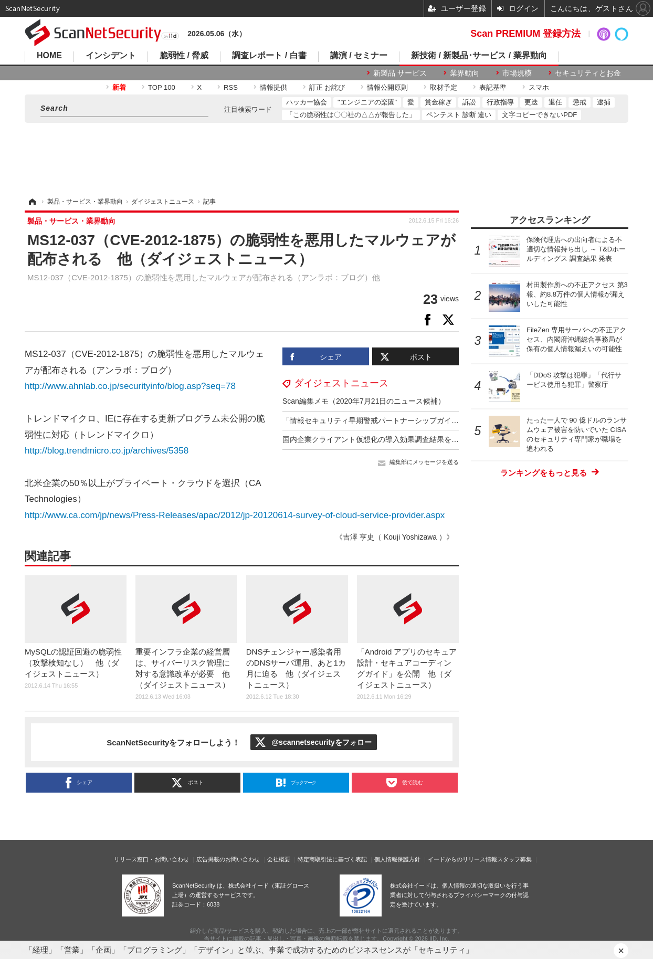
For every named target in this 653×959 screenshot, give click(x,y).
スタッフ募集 (514, 859)
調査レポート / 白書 (269, 55)
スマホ (539, 87)
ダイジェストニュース (341, 383)
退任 (555, 102)
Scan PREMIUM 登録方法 (525, 33)
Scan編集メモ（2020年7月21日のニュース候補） (363, 401)
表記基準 (493, 87)
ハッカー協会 (306, 102)
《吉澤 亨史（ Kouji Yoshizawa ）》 (394, 537)
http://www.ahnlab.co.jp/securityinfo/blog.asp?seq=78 (130, 386)
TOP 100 (161, 87)
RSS (231, 87)
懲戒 (579, 102)
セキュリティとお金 (588, 73)
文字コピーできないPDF (539, 115)
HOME (49, 55)
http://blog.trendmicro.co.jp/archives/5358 (106, 451)
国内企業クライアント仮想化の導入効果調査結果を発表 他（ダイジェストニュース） (425, 439)
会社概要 (278, 859)
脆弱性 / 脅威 (184, 55)
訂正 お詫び (327, 87)
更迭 (531, 102)
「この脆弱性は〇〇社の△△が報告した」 (351, 115)
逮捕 (603, 102)
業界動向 (464, 73)
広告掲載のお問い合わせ (228, 859)
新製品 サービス (400, 73)
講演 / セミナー (358, 55)
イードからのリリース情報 (462, 859)
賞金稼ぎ (438, 102)
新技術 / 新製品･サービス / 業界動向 (479, 55)
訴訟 (469, 102)
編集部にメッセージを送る (424, 462)
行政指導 (500, 102)
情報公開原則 (387, 87)
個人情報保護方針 (397, 859)
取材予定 (443, 87)
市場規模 (517, 73)
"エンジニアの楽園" (367, 102)
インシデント (111, 55)
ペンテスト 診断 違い (458, 115)
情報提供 (273, 87)
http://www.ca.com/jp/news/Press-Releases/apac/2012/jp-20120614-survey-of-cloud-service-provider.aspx (235, 515)
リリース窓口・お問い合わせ (151, 859)
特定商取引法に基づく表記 (332, 859)
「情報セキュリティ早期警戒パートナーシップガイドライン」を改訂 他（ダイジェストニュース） (447, 420)
